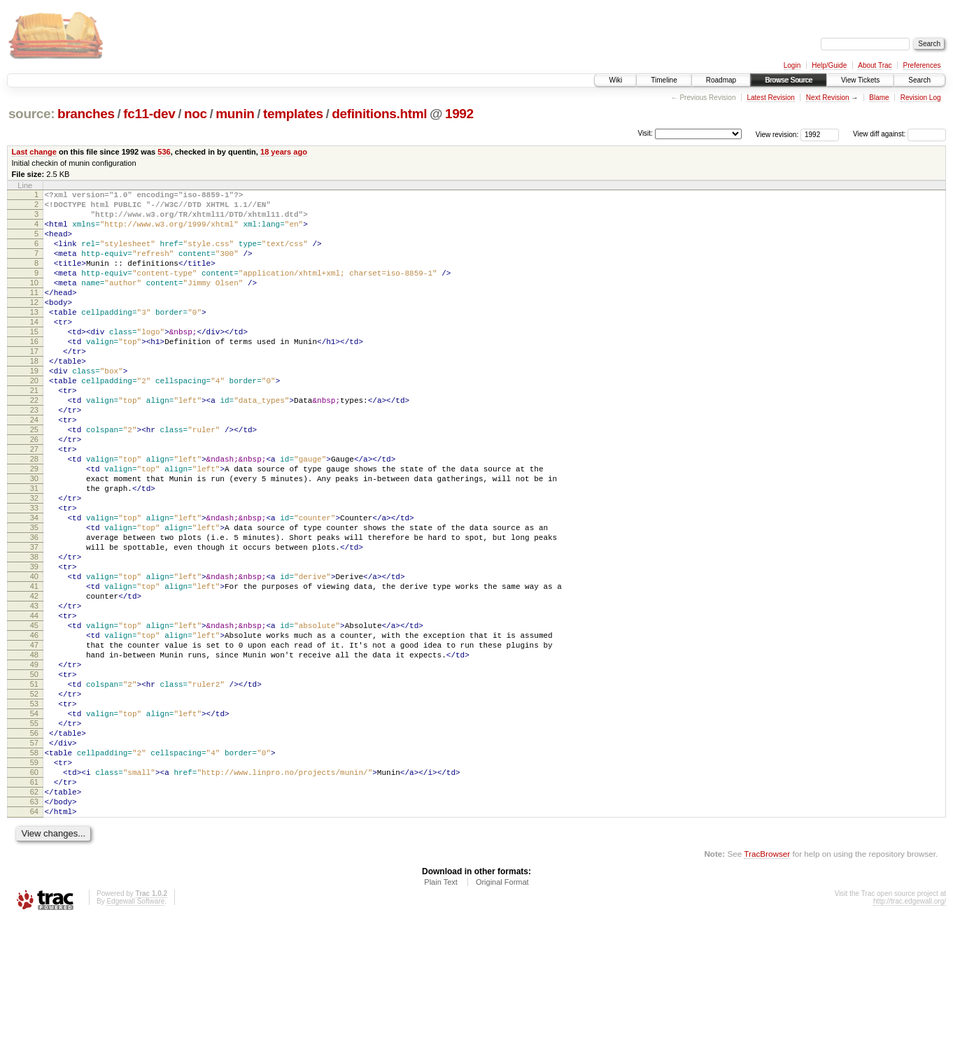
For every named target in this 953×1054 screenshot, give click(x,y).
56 (34, 848)
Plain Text (441, 1016)
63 (34, 931)
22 (34, 444)
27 (34, 503)
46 (34, 729)
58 (34, 872)
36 (34, 610)
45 (34, 717)
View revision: (777, 134)
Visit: (645, 133)
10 (34, 301)
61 (34, 908)
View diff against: (899, 134)
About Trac (874, 65)
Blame (879, 97)
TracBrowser (767, 987)
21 (34, 432)
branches (86, 113)
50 (34, 777)
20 (34, 420)
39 (34, 646)
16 (34, 373)
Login (792, 65)
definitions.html (379, 113)
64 (34, 943)
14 (34, 349)
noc (195, 113)
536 (163, 152)
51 (34, 789)
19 (34, 408)
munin (235, 113)
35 (34, 598)
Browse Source (788, 80)
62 (34, 920)
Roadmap (721, 80)
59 (34, 884)
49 (34, 765)
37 (34, 622)
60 (34, 896)
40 (34, 658)
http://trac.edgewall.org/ (909, 1035)
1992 (459, 113)
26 (34, 491)
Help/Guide (829, 65)
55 (34, 836)
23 (34, 456)
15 (34, 361)
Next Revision (827, 97)
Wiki (615, 80)
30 (34, 539)
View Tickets (860, 80)
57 (34, 860)
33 (34, 575)
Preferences (922, 65)
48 (34, 753)
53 (34, 813)
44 (34, 706)
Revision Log (921, 97)
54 (34, 824)
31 (34, 551)
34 (34, 587)
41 (34, 670)
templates (293, 113)
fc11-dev (149, 113)
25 (34, 480)
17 (34, 384)
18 (34, 396)
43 (34, 694)
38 (34, 634)
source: (31, 113)
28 (34, 515)
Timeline (664, 80)
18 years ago (283, 152)
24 (34, 468)
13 (34, 337)
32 (34, 563)
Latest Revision (770, 97)
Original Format (502, 1016)
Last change (34, 152)
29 (34, 527)
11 (34, 313)
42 (34, 682)
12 (34, 325)
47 (34, 741)
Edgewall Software (135, 1035)
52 (34, 801)
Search (919, 80)
